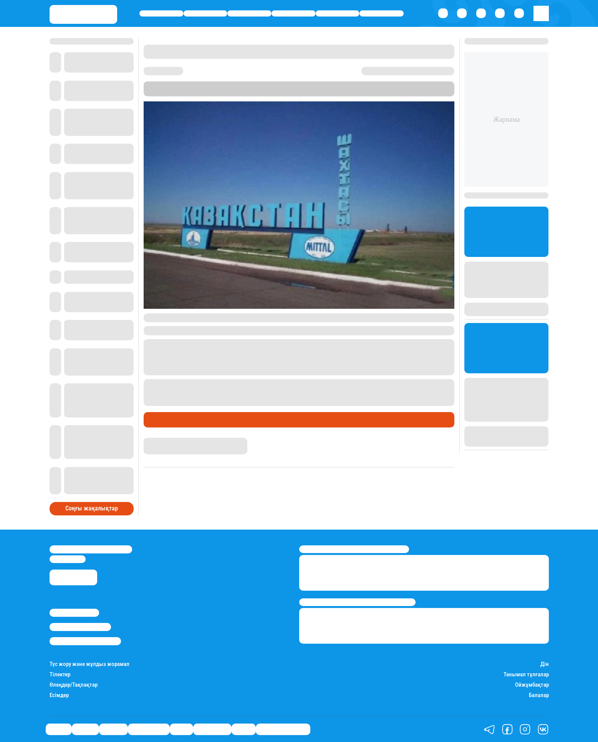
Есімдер (59, 695)
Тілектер (60, 674)
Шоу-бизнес (381, 13)
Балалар (539, 695)
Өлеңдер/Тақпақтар (74, 685)
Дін (544, 664)
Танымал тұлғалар (526, 674)
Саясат (161, 13)
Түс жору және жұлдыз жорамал (89, 664)
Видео (243, 728)
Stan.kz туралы (74, 612)
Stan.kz (332, 92)
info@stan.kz (68, 559)
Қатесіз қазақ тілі (283, 728)
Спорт (337, 13)
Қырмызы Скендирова (173, 441)
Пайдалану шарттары (85, 641)
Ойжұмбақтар (532, 685)
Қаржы (205, 13)
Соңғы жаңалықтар (91, 508)
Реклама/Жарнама (80, 627)
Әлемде (249, 13)
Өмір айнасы (293, 13)
